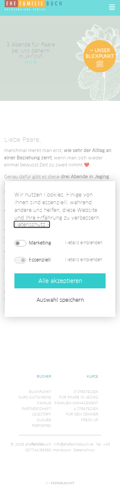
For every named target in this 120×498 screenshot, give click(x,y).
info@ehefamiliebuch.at (73, 444)
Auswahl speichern (60, 300)
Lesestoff (41, 414)
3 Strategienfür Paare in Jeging (78, 394)
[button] (112, 7)
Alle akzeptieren (60, 280)
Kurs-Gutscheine (35, 397)
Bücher (44, 376)
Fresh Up (89, 420)
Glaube (44, 420)
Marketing (40, 242)
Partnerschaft (36, 409)
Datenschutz (84, 450)
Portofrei (41, 426)
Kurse (92, 376)
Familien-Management (76, 403)
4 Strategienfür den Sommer (82, 411)
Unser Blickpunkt (99, 53)
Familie (44, 403)
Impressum (61, 450)
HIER (30, 62)
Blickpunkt (40, 392)
